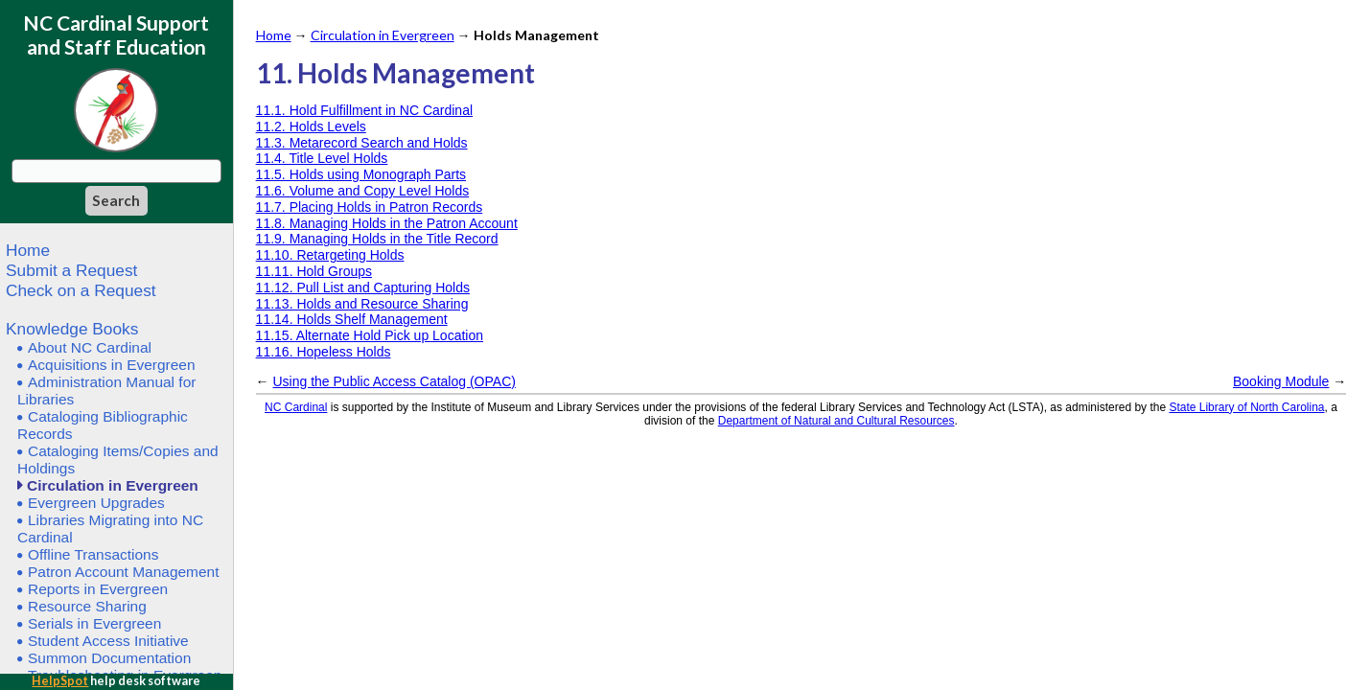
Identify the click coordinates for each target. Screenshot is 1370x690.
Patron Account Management (124, 572)
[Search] (116, 201)
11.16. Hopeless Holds (323, 351)
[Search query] (116, 171)
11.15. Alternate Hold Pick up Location (369, 335)
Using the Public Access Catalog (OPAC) (394, 381)
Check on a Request (81, 290)
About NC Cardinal (89, 347)
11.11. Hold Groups (314, 271)
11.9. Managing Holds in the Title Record (377, 238)
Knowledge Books (72, 328)
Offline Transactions (93, 554)
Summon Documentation (109, 658)
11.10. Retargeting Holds (330, 255)
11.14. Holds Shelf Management (352, 319)
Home (28, 250)
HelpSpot (60, 681)
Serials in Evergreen (94, 623)
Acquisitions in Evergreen (112, 364)
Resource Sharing (87, 606)
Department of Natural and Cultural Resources (836, 420)
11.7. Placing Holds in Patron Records (369, 207)
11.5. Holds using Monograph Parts (361, 174)
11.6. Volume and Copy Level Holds (363, 190)
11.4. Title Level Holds (322, 158)
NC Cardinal (296, 407)
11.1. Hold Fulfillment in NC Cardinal (364, 110)
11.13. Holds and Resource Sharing (362, 303)
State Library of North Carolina (1246, 407)
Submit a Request (71, 270)
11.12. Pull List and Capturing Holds (363, 287)
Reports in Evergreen (98, 589)
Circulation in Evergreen (112, 485)
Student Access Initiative (108, 640)
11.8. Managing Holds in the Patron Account (387, 223)
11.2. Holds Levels (311, 126)
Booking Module (1281, 381)
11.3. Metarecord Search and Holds (362, 142)
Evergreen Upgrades (96, 502)
